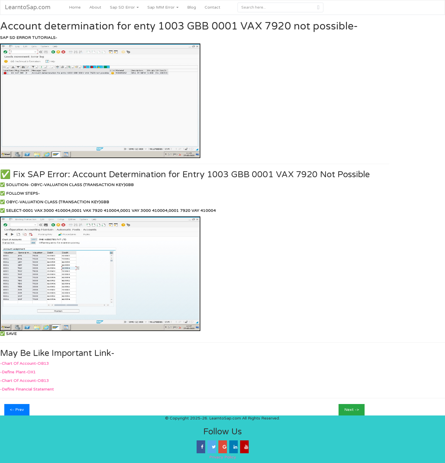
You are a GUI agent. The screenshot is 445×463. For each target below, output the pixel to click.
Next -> (351, 409)
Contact (212, 7)
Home (75, 7)
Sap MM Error (163, 7)
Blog (191, 7)
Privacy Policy (222, 457)
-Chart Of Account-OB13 (24, 363)
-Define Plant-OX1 (18, 372)
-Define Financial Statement (27, 389)
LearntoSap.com (27, 7)
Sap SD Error (124, 7)
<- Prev (17, 409)
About (95, 7)
